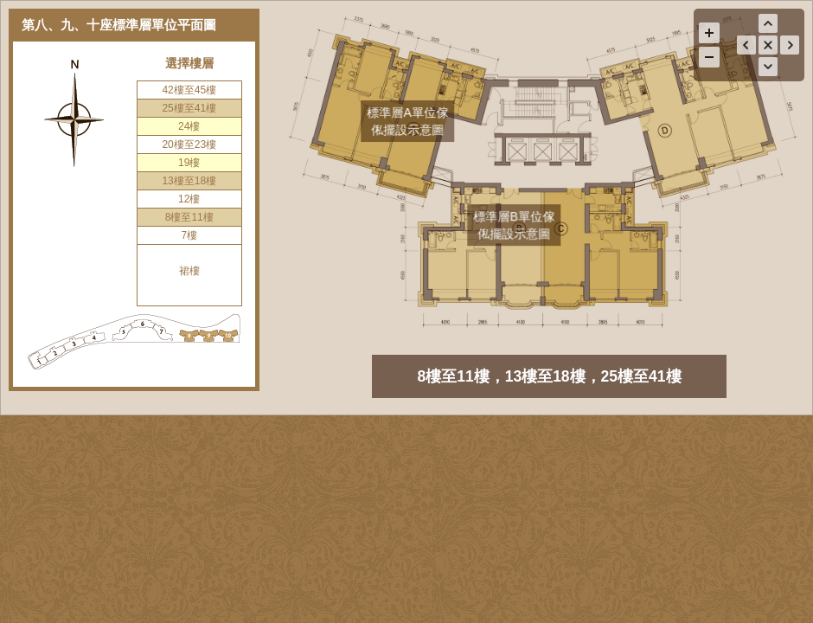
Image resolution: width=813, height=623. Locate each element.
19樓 (189, 163)
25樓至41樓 (189, 108)
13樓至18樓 (189, 181)
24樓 (189, 126)
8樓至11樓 (189, 217)
